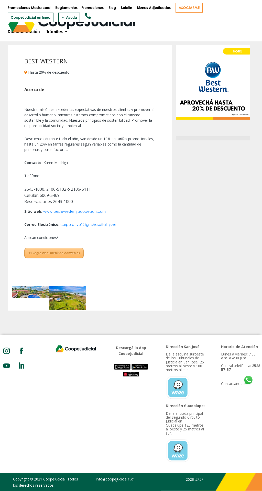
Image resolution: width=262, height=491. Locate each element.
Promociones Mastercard (29, 8)
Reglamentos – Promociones (79, 8)
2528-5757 (194, 479)
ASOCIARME (189, 7)
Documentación (24, 32)
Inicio (13, 21)
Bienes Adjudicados (154, 8)
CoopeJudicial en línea (30, 17)
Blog (112, 8)
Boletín (126, 8)
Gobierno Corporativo (83, 21)
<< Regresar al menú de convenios (54, 253)
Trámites (55, 32)
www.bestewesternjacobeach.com (74, 211)
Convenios (203, 21)
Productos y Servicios (132, 21)
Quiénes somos (40, 21)
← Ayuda (69, 17)
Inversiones (176, 21)
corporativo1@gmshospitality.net (89, 224)
